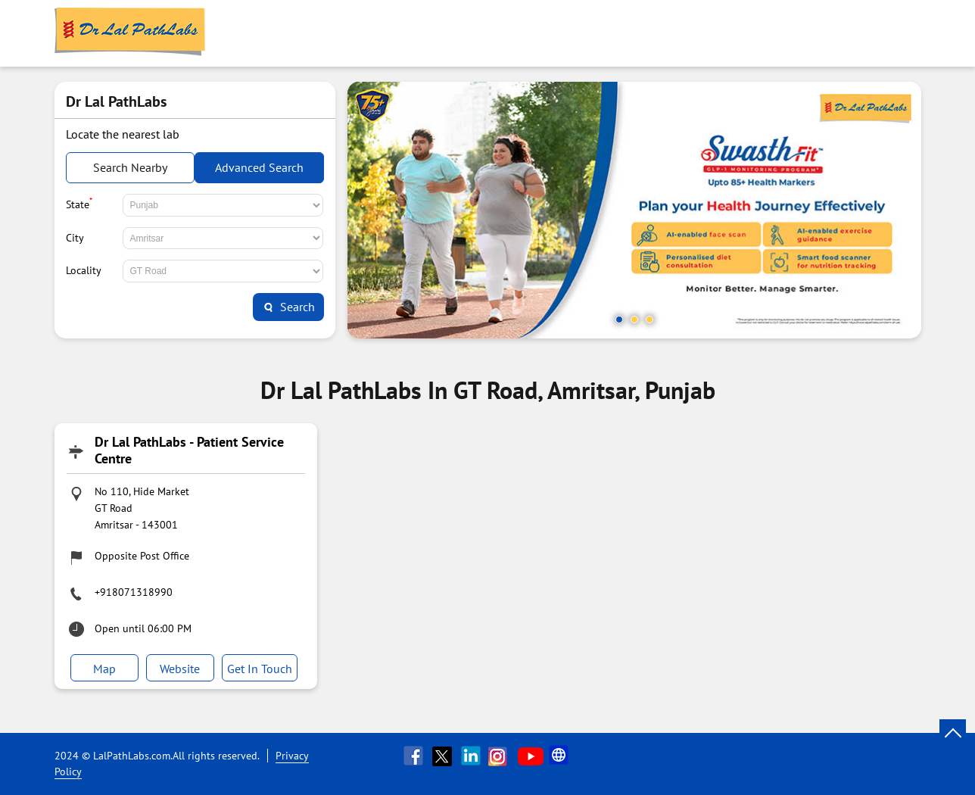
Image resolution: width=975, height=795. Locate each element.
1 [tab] (619, 319)
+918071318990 (134, 592)
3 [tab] (649, 319)
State (79, 202)
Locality (83, 270)
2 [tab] (634, 319)
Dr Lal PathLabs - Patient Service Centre (189, 450)
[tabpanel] (634, 210)
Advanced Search (259, 167)
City (75, 238)
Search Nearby (130, 167)
